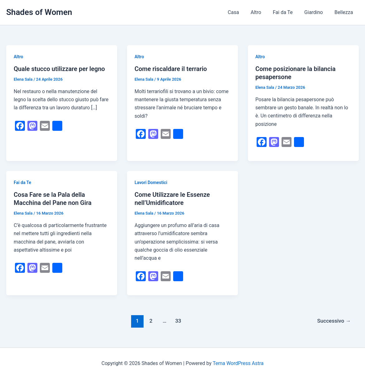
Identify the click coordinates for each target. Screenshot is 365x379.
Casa (240, 12)
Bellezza (344, 12)
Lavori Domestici (151, 182)
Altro (261, 12)
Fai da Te (287, 12)
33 (178, 321)
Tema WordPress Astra (238, 363)
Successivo (334, 321)
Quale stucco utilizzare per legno (59, 69)
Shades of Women (39, 12)
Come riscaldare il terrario (171, 69)
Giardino (316, 12)
